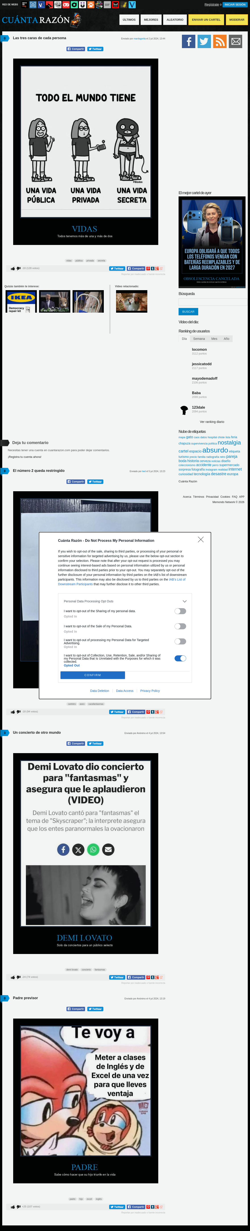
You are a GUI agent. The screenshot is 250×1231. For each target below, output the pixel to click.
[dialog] (125, 615)
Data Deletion (99, 691)
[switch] (180, 611)
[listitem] (125, 601)
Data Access (124, 691)
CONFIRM (92, 675)
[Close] (202, 541)
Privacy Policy (150, 691)
